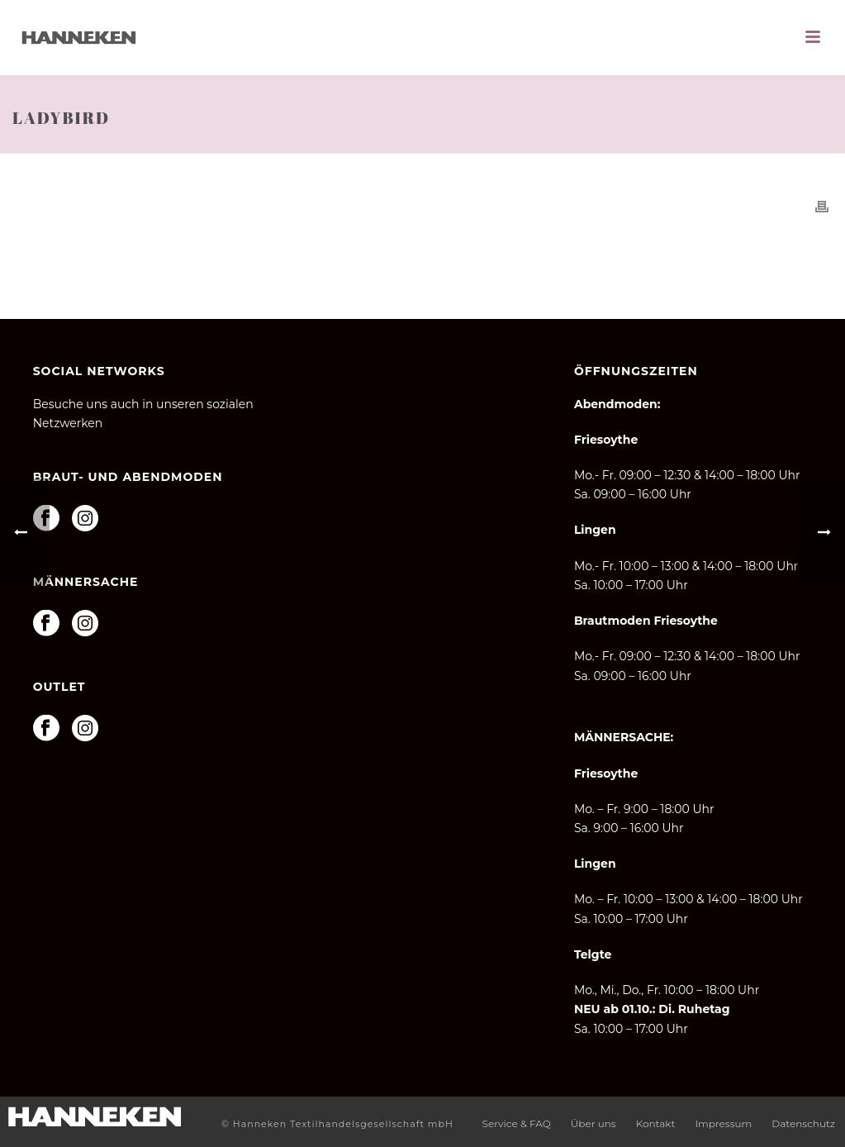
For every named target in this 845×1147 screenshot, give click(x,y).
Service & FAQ (516, 1123)
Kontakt (656, 1123)
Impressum (723, 1123)
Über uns (593, 1123)
